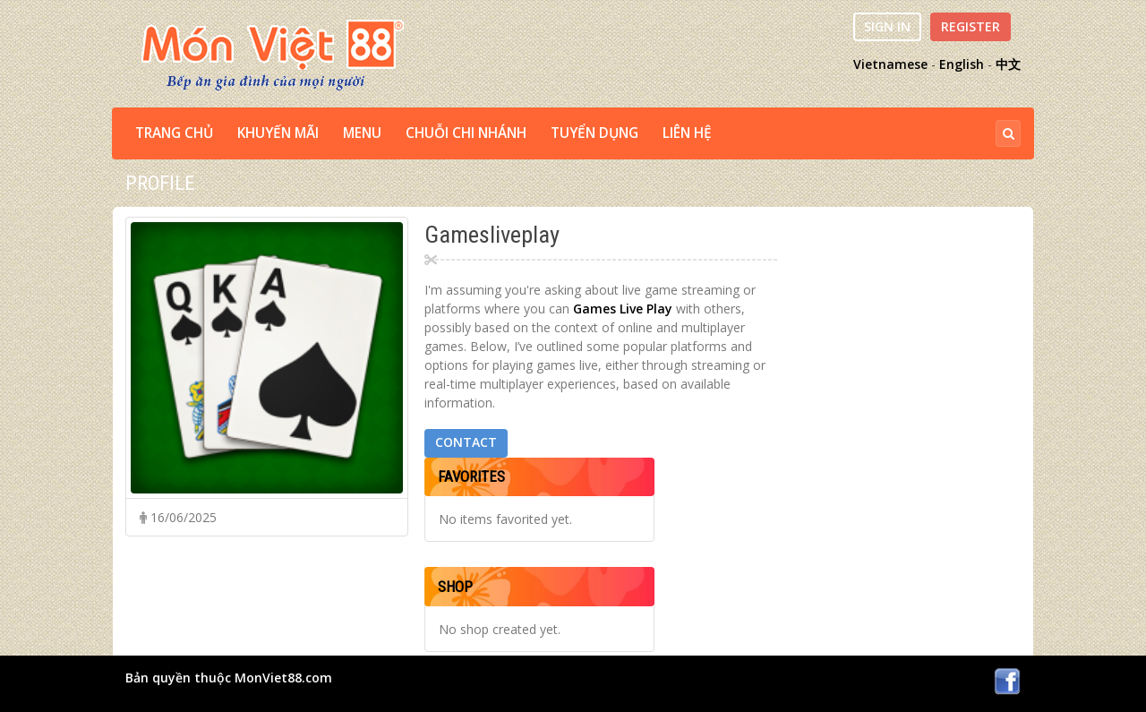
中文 (1008, 64)
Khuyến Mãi (278, 133)
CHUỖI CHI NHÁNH (466, 133)
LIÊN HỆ (687, 133)
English (961, 64)
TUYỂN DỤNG (594, 133)
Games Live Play (622, 308)
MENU (362, 133)
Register (970, 26)
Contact (466, 441)
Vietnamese (890, 64)
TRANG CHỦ (174, 133)
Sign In (887, 26)
